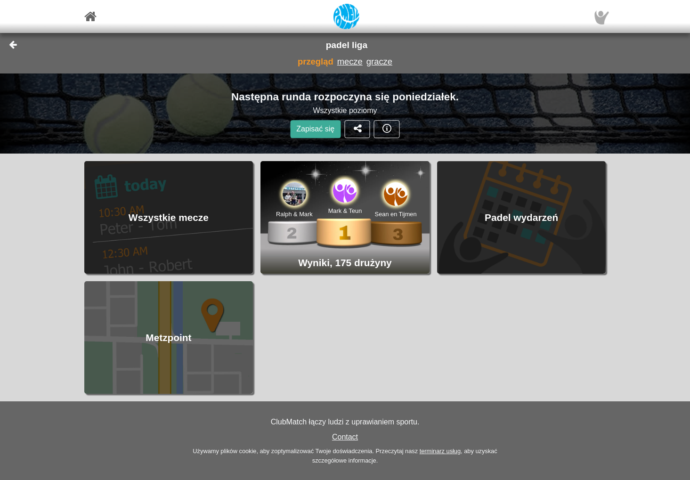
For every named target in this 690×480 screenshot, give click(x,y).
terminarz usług (440, 451)
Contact (345, 437)
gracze (379, 61)
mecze (350, 61)
